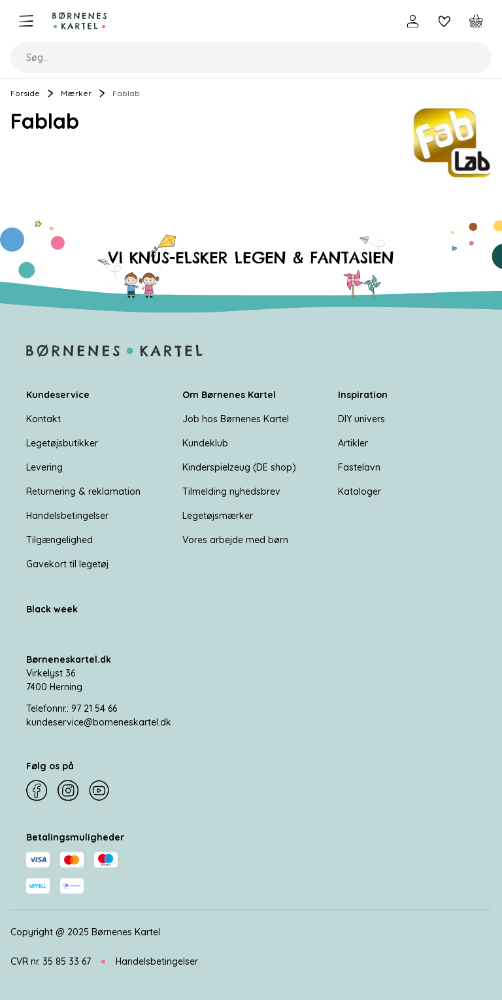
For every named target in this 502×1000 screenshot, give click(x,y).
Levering (44, 467)
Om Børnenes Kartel (229, 395)
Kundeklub (205, 443)
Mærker (76, 93)
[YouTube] (99, 790)
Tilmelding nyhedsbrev (231, 491)
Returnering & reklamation (83, 491)
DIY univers (361, 419)
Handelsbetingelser (67, 516)
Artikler (353, 443)
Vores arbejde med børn (235, 540)
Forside (25, 93)
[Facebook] (36, 790)
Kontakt (43, 419)
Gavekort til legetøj (67, 564)
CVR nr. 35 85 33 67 (50, 961)
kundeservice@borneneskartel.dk (98, 722)
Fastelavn (359, 467)
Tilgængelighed (59, 540)
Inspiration (363, 395)
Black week (52, 609)
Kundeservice (58, 395)
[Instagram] (68, 790)
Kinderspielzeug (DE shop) (239, 467)
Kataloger (359, 491)
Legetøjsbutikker (62, 443)
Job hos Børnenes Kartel (235, 419)
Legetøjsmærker (217, 516)
